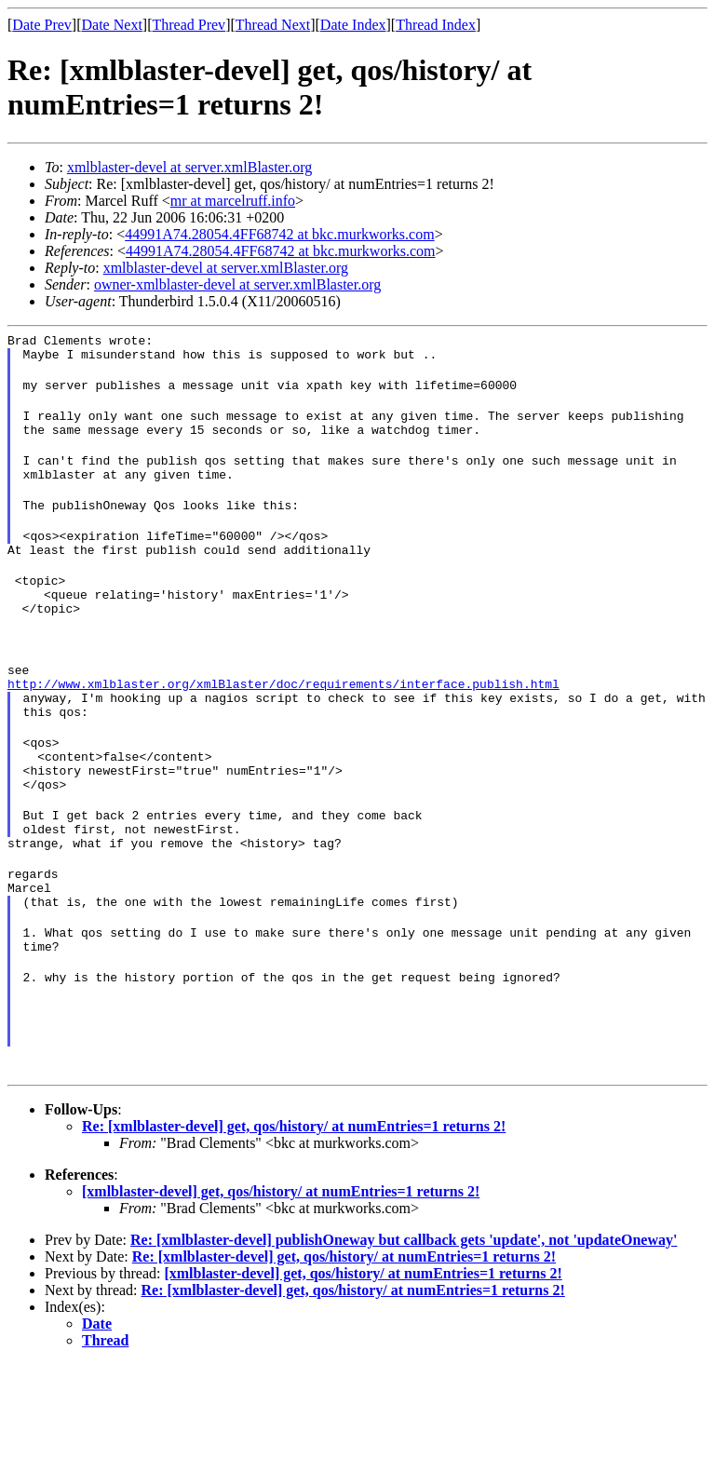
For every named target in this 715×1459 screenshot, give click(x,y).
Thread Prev (188, 25)
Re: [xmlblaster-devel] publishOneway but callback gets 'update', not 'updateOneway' (403, 1335)
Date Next (112, 25)
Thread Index (436, 25)
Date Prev (42, 25)
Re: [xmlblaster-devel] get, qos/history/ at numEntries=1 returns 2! (294, 1221)
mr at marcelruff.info (232, 201)
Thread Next (273, 25)
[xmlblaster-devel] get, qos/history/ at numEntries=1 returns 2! (280, 1286)
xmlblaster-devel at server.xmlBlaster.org (189, 167)
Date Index (353, 25)
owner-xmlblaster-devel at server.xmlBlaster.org (237, 284)
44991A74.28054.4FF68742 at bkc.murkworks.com (279, 234)
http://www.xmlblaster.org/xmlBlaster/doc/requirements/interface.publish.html (283, 728)
